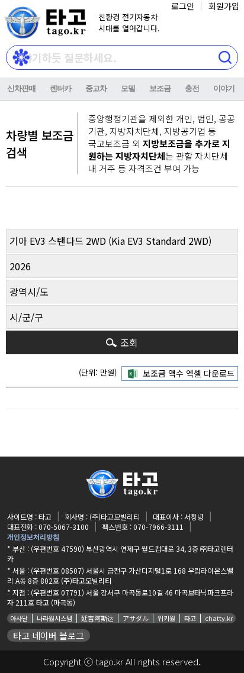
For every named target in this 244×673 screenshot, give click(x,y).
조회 (129, 342)
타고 (190, 618)
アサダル (136, 618)
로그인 (182, 6)
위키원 (166, 618)
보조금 (160, 88)
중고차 (96, 88)
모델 (128, 88)
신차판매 (21, 88)
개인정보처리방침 (33, 537)
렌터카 (60, 88)
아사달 (19, 618)
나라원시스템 (54, 618)
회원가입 (223, 6)
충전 (192, 88)
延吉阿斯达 (97, 618)
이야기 (224, 88)
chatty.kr (219, 618)
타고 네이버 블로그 (48, 635)
